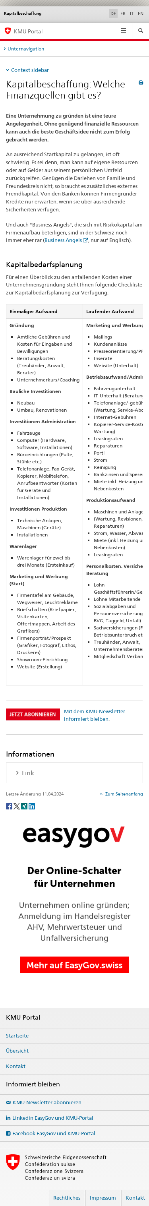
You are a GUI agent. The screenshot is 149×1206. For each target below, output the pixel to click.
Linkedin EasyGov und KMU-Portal (52, 1118)
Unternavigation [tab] (26, 49)
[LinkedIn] (32, 806)
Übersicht (17, 1050)
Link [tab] (27, 773)
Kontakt (15, 1066)
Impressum (103, 1197)
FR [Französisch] (123, 13)
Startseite (17, 1035)
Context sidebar (30, 70)
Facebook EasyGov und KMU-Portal (53, 1133)
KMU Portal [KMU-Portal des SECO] (28, 31)
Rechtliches (66, 1197)
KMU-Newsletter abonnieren (47, 1102)
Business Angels (63, 240)
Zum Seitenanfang (123, 794)
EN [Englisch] (140, 13)
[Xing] (25, 806)
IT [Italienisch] (132, 13)
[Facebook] (10, 806)
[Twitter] (17, 806)
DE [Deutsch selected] (113, 13)
